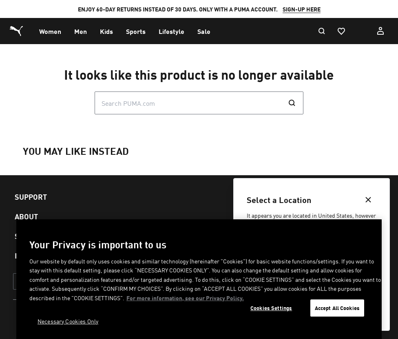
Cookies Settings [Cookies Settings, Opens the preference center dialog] (271, 308)
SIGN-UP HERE (302, 9)
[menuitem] (50, 31)
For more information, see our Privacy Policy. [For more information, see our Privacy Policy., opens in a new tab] (185, 298)
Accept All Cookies (337, 308)
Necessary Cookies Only (68, 321)
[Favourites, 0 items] (341, 31)
